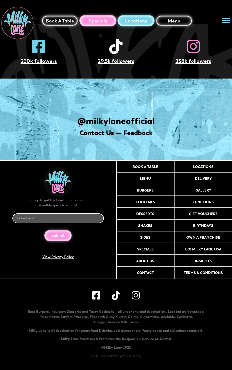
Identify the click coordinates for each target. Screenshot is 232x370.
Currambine (149, 317)
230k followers (39, 61)
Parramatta (49, 317)
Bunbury (113, 322)
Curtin (121, 317)
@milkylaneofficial (116, 120)
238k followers (193, 61)
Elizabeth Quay (102, 317)
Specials (98, 21)
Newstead (195, 311)
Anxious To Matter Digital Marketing (116, 356)
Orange (98, 322)
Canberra (184, 317)
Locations (136, 21)
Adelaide (168, 317)
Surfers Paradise (74, 317)
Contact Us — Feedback (116, 133)
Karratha (131, 322)
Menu (174, 21)
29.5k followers (116, 61)
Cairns (133, 317)
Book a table (60, 21)
